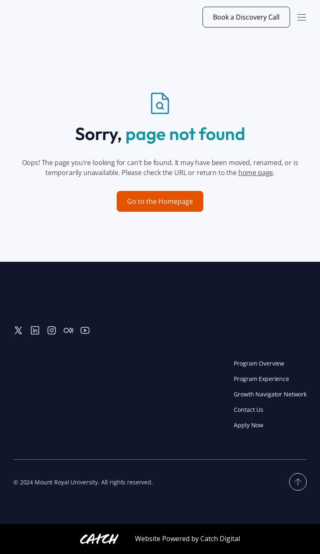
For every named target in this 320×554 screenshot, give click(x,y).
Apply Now (248, 425)
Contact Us (248, 410)
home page (255, 172)
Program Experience (261, 379)
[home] (53, 17)
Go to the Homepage (160, 201)
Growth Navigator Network (270, 394)
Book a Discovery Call (246, 17)
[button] (302, 17)
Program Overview (259, 363)
